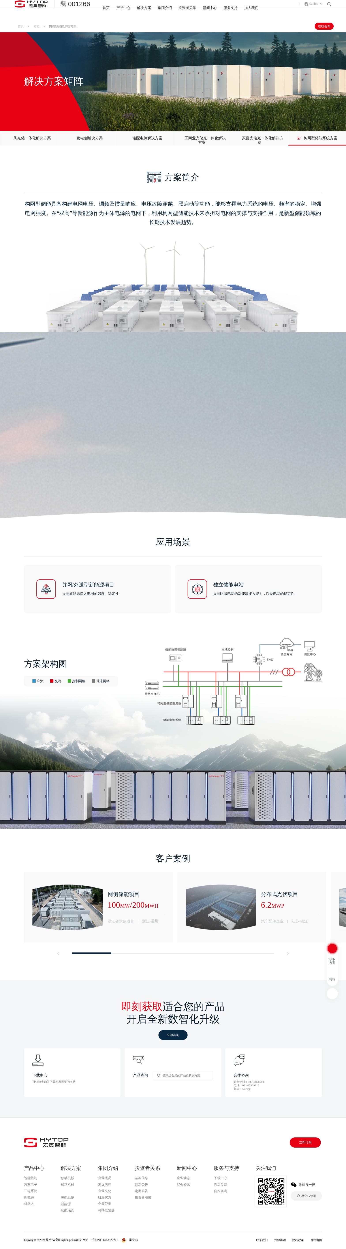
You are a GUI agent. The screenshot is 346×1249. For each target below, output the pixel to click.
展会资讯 (183, 1184)
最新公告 (141, 1184)
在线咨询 (324, 26)
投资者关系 (187, 10)
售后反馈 (220, 1184)
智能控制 (30, 1178)
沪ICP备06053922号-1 (105, 1240)
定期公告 (141, 1191)
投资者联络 (143, 1197)
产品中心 (120, 10)
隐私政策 (298, 1240)
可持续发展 (106, 1210)
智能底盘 (67, 1210)
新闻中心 (210, 10)
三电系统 (30, 1191)
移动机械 (67, 1178)
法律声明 (280, 1240)
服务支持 (232, 10)
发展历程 (104, 1184)
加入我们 (254, 10)
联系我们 (262, 1240)
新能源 (29, 1197)
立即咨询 (173, 1035)
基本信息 (141, 1178)
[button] (58, 953)
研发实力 (104, 1197)
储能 (36, 26)
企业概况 (104, 1178)
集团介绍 (163, 10)
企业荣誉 (104, 1204)
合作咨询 (220, 1191)
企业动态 (183, 1178)
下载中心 (220, 1178)
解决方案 (142, 10)
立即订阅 (305, 1142)
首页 (103, 10)
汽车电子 (30, 1184)
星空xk (66, 1191)
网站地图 (316, 1240)
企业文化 (104, 1191)
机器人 (29, 1204)
